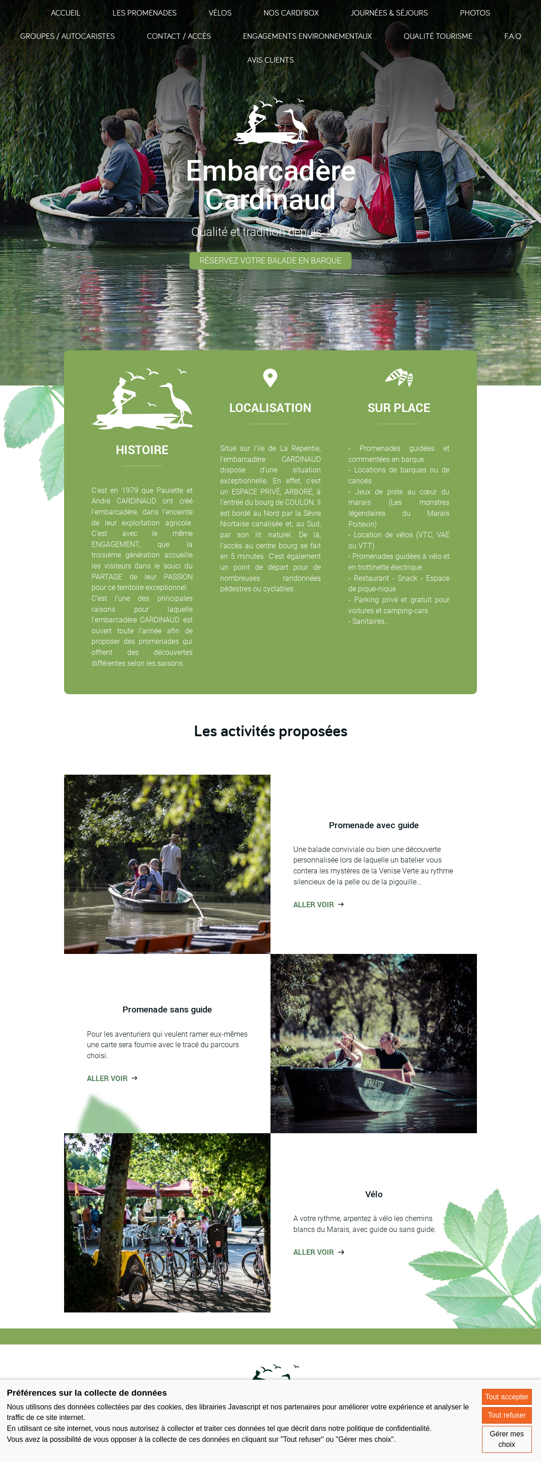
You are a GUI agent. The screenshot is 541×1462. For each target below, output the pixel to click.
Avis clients (270, 59)
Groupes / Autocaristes (67, 36)
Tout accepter (507, 1397)
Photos (475, 12)
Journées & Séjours (389, 12)
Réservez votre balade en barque (270, 260)
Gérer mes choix (507, 1439)
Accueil (66, 12)
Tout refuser (507, 1415)
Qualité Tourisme (438, 36)
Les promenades (145, 12)
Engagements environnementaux (307, 36)
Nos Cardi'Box (291, 12)
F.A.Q (512, 36)
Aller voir (313, 905)
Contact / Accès (179, 36)
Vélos (220, 12)
